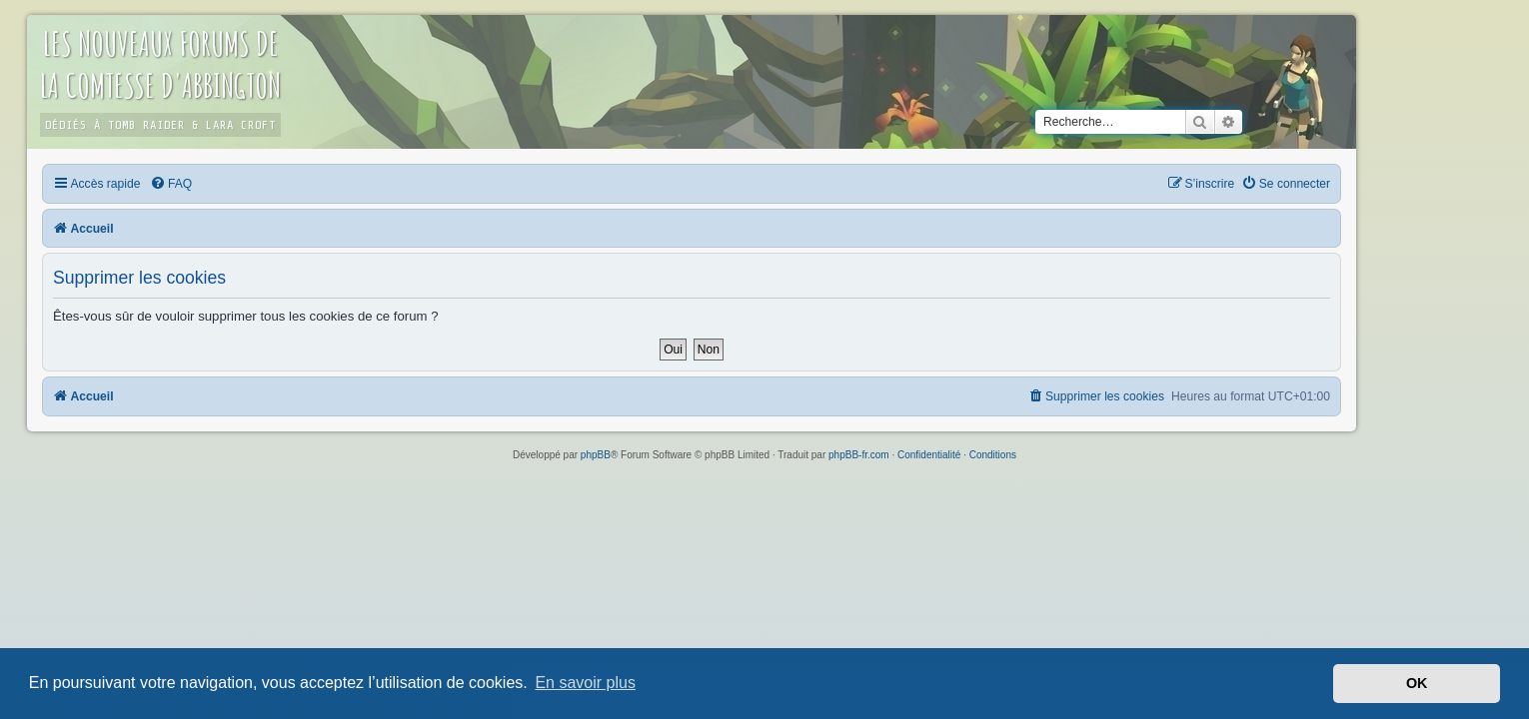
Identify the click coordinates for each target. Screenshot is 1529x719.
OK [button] (1417, 683)
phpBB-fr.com (858, 454)
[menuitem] (244, 184)
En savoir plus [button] (585, 682)
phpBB (596, 454)
